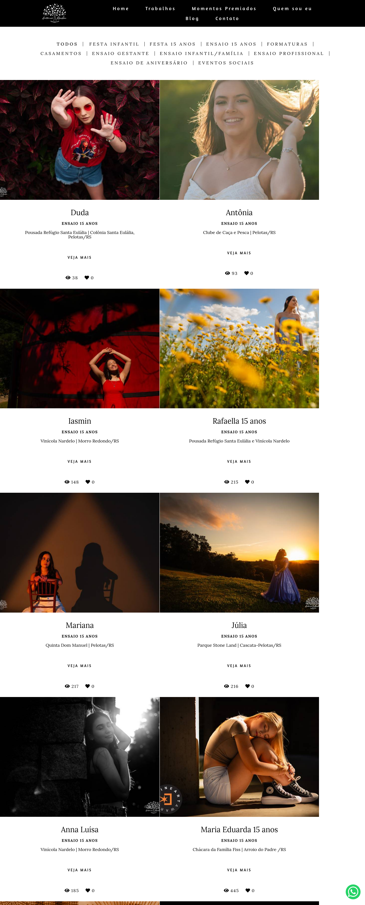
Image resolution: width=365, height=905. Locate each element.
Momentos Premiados (224, 8)
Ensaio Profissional (289, 53)
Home (121, 8)
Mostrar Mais (182, 814)
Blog (193, 18)
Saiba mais (132, 897)
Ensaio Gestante (121, 53)
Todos (67, 44)
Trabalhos (160, 8)
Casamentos (61, 53)
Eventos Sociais (226, 63)
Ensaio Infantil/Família (202, 53)
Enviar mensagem (284, 863)
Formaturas (287, 44)
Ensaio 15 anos (231, 44)
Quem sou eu (293, 8)
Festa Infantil (114, 44)
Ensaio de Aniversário (149, 63)
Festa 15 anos (173, 44)
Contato (227, 18)
